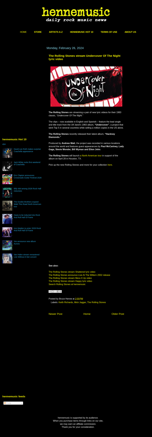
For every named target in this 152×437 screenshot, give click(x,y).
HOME (23, 32)
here (110, 165)
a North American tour (91, 155)
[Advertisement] (23, 72)
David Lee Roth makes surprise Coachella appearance (27, 150)
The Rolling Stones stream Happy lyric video (70, 281)
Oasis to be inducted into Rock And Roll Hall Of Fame (27, 216)
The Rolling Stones (96, 302)
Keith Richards (66, 302)
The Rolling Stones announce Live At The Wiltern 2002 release (79, 275)
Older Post (118, 313)
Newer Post (55, 313)
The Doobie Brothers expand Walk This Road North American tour (27, 204)
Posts (7, 403)
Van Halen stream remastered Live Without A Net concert (27, 255)
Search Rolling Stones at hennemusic (67, 284)
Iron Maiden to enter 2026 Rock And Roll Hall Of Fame (27, 229)
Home (87, 313)
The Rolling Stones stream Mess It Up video (70, 278)
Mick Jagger (80, 302)
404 (4, 144)
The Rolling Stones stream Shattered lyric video (72, 272)
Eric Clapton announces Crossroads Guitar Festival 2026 (28, 176)
